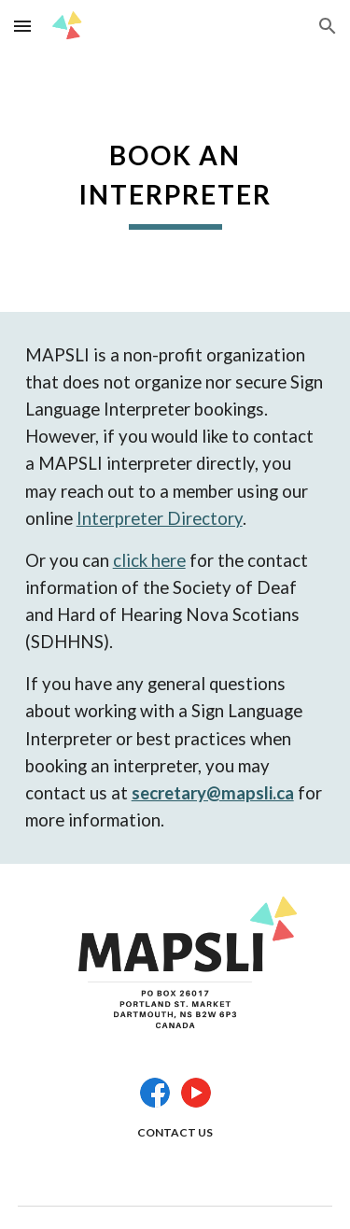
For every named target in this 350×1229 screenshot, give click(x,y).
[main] (175, 182)
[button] (22, 25)
